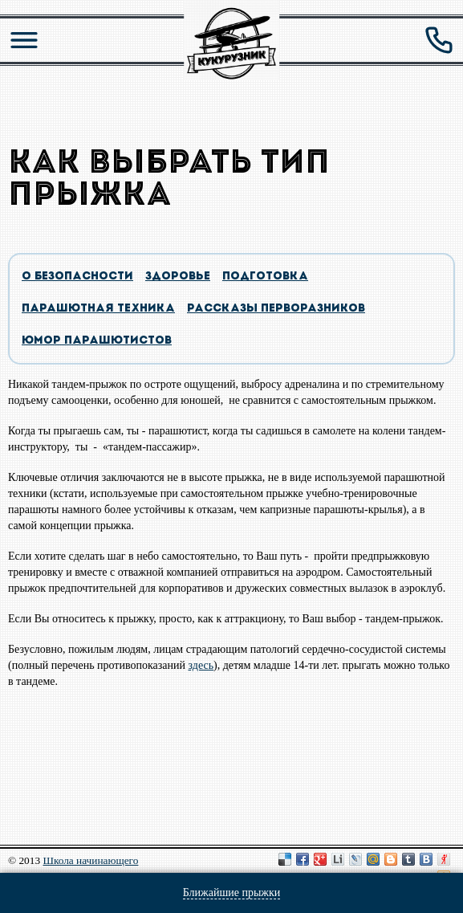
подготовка (265, 277)
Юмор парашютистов (97, 341)
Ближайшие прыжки (232, 893)
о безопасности (77, 277)
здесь (201, 665)
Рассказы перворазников (276, 309)
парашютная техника (98, 309)
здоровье (177, 277)
